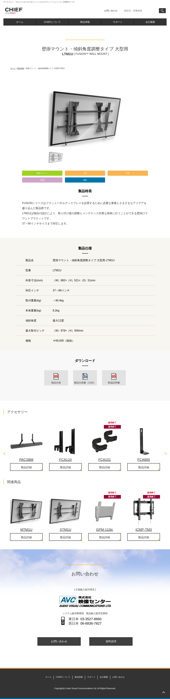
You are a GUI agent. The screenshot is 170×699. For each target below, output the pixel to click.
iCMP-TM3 (143, 529)
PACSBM (26, 459)
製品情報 (85, 22)
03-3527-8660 (91, 619)
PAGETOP (164, 693)
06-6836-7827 (91, 623)
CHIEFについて (52, 22)
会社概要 (150, 22)
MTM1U (26, 529)
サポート (117, 22)
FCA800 (143, 459)
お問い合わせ (110, 10)
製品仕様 (56, 382)
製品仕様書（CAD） (85, 382)
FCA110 (65, 459)
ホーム (19, 22)
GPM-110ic (104, 529)
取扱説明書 (114, 382)
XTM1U (65, 529)
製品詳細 (26, 467)
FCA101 (104, 459)
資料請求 (111, 641)
